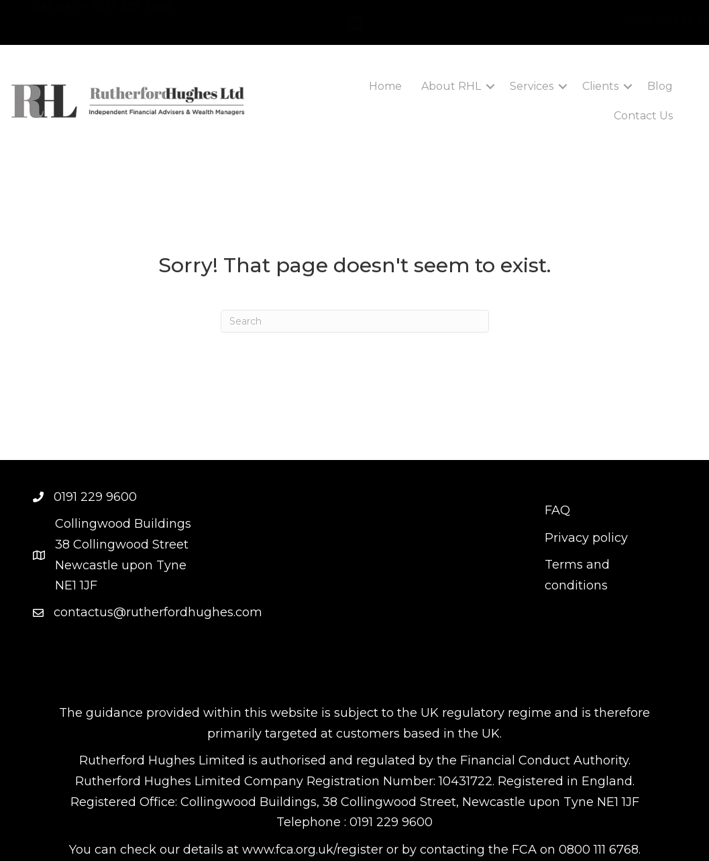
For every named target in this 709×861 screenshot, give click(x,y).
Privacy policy (586, 535)
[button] (490, 84)
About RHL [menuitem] (451, 83)
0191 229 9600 (133, 17)
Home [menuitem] (385, 83)
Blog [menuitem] (660, 83)
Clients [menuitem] (600, 83)
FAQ (557, 507)
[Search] (355, 318)
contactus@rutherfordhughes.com (158, 609)
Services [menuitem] (531, 83)
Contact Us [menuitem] (643, 113)
